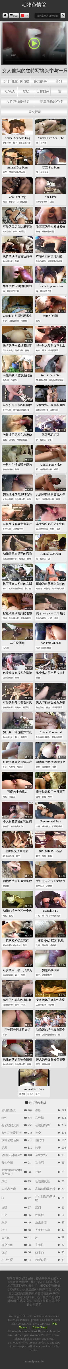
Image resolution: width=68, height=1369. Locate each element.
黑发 (44, 350)
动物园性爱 (8, 261)
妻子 (5, 172)
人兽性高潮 (22, 202)
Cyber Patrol (39, 1327)
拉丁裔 (28, 588)
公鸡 (58, 529)
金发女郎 (54, 410)
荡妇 (58, 81)
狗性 (38, 321)
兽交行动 (34, 112)
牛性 (38, 916)
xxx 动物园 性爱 (43, 648)
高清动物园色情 (51, 101)
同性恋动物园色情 (17, 172)
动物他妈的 (41, 261)
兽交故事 (40, 81)
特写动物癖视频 (56, 380)
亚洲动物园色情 (55, 261)
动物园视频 (42, 1181)
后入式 (43, 143)
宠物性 (18, 707)
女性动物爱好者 (18, 101)
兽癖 (38, 231)
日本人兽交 (8, 350)
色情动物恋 (8, 677)
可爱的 (22, 231)
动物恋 (10, 91)
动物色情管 (8, 1064)
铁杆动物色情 (48, 231)
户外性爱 (7, 143)
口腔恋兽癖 (14, 321)
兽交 (38, 499)
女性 (11, 916)
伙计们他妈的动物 (16, 81)
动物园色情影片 (43, 737)
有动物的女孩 (13, 291)
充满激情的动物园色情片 (11, 1171)
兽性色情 (44, 172)
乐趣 (4, 1222)
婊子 (15, 143)
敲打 (5, 202)
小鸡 (50, 618)
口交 (4, 1215)
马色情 (24, 321)
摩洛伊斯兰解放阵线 (12, 945)
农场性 (12, 440)
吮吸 (26, 91)
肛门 (50, 440)
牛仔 (38, 1094)
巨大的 (30, 1094)
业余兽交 (46, 767)
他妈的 (12, 202)
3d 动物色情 (24, 143)
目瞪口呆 (43, 91)
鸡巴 (52, 202)
